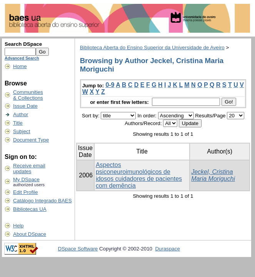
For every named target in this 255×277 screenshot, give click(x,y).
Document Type (31, 140)
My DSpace (26, 179)
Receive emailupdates (29, 168)
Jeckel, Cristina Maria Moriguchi (213, 175)
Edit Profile (25, 192)
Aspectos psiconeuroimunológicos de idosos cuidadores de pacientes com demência (139, 175)
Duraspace (167, 249)
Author (20, 114)
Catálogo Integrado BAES (42, 201)
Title (18, 123)
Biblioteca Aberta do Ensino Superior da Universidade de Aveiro (152, 47)
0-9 (109, 85)
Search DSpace (23, 44)
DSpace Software (78, 249)
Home (20, 66)
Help (18, 226)
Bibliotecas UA (30, 209)
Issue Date (25, 106)
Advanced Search (22, 58)
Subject (21, 131)
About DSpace (29, 234)
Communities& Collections (28, 95)
